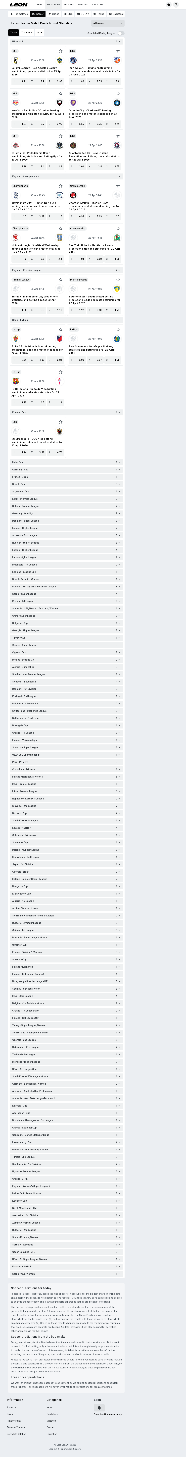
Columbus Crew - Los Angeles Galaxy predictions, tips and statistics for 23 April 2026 (37, 71)
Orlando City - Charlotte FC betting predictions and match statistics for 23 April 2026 (93, 114)
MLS (15, 51)
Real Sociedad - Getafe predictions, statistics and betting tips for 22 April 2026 (92, 350)
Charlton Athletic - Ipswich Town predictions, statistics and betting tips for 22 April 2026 (94, 206)
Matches (69, 4)
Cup (15, 422)
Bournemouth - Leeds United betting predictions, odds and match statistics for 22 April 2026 (94, 300)
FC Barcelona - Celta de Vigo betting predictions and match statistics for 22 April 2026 (35, 392)
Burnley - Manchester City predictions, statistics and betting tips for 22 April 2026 (34, 300)
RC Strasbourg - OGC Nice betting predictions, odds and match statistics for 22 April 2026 (37, 442)
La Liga (16, 329)
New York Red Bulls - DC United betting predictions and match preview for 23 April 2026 (37, 114)
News (40, 4)
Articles (83, 4)
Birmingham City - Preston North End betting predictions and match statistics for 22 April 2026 (35, 206)
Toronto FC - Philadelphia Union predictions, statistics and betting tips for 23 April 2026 (36, 156)
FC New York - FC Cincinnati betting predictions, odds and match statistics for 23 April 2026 (94, 71)
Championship (20, 186)
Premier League (21, 279)
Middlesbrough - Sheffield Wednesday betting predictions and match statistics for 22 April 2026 (35, 249)
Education (97, 4)
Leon (97, 1399)
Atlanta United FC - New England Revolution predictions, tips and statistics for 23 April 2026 (94, 156)
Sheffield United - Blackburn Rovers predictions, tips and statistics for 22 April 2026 (95, 249)
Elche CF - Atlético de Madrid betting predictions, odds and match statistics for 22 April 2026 (37, 350)
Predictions (53, 4)
